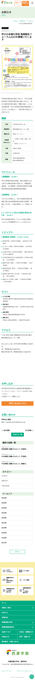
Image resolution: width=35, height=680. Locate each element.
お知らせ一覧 (17, 434)
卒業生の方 (5, 637)
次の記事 (29, 430)
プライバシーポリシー (24, 671)
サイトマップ (7, 671)
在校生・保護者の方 (26, 632)
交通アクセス (18, 3)
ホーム (15, 21)
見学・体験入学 (24, 637)
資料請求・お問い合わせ (25, 3)
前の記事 (5, 430)
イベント (31, 21)
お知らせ (22, 21)
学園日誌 (5, 617)
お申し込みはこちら (17, 403)
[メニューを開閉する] (32, 2)
